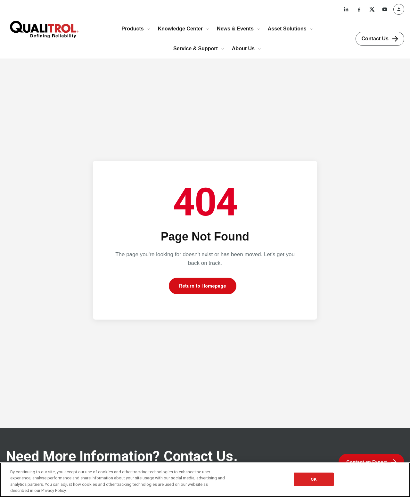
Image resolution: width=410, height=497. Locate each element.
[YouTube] (385, 9)
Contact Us (380, 39)
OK (313, 479)
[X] (372, 9)
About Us (246, 48)
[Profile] (398, 9)
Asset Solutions (290, 28)
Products (135, 28)
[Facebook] (359, 9)
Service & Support (198, 48)
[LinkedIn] (346, 9)
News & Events (238, 28)
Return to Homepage (202, 286)
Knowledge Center (183, 28)
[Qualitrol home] (44, 29)
